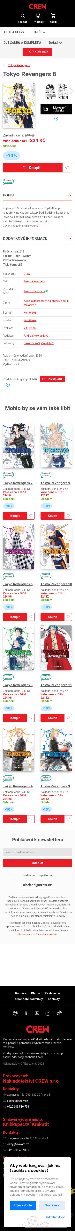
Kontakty (54, 999)
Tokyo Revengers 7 (18, 483)
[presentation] (71, 91)
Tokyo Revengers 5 (18, 685)
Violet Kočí (47, 343)
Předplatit (52, 379)
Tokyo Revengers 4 (18, 786)
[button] (38, 32)
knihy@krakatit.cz (18, 1144)
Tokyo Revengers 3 (55, 786)
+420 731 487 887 (18, 1150)
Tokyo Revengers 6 (18, 584)
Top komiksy (37, 52)
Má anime (30, 305)
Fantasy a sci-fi (59, 300)
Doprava (20, 993)
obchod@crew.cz (37, 885)
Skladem (9, 146)
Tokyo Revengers (34, 281)
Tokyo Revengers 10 (56, 584)
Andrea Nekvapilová (36, 335)
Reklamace (52, 993)
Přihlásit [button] (38, 18)
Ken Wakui (30, 312)
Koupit (31, 167)
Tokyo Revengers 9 (55, 483)
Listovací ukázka (54, 109)
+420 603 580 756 (18, 1106)
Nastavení (52, 1205)
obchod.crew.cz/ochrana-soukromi (37, 934)
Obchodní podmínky (29, 999)
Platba (35, 993)
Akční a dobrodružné (36, 300)
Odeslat (37, 863)
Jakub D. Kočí (32, 343)
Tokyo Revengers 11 (56, 685)
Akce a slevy (14, 32)
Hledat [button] (22, 18)
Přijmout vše (23, 1205)
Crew (27, 273)
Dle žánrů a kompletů (22, 43)
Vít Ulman (30, 328)
